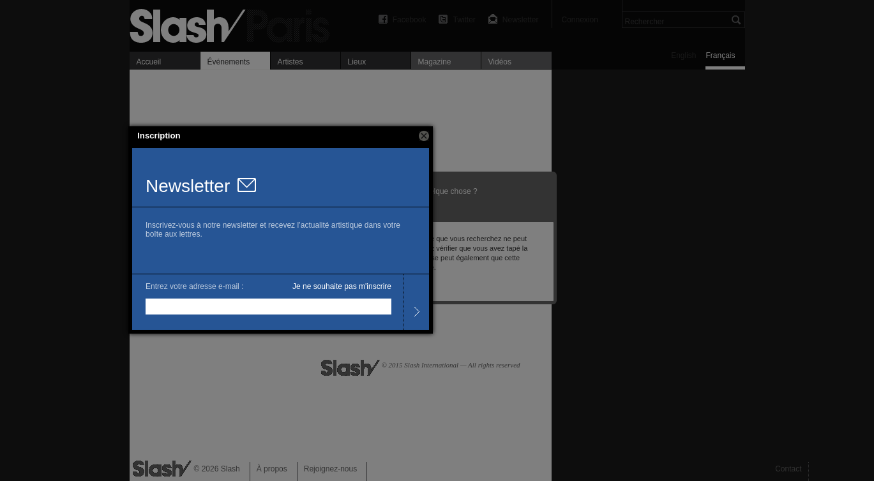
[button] (424, 136)
